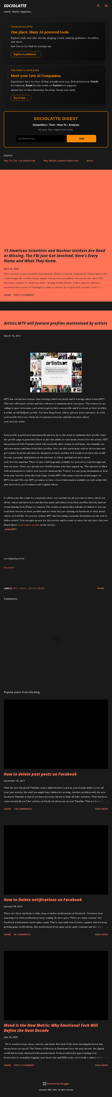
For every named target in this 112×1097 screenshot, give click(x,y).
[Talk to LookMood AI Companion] (56, 85)
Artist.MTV (10, 529)
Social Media (36, 588)
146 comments (23, 808)
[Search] (98, 6)
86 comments (22, 934)
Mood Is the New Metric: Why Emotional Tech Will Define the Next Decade (51, 1028)
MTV (15, 588)
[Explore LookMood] (56, 41)
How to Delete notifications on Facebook (43, 899)
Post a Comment (24, 294)
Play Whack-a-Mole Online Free (61, 160)
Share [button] (7, 294)
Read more (101, 808)
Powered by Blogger (56, 1083)
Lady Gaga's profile (28, 524)
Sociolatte (15, 5)
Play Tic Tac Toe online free (19, 160)
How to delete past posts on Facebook (40, 774)
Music (23, 588)
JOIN (81, 138)
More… (90, 160)
